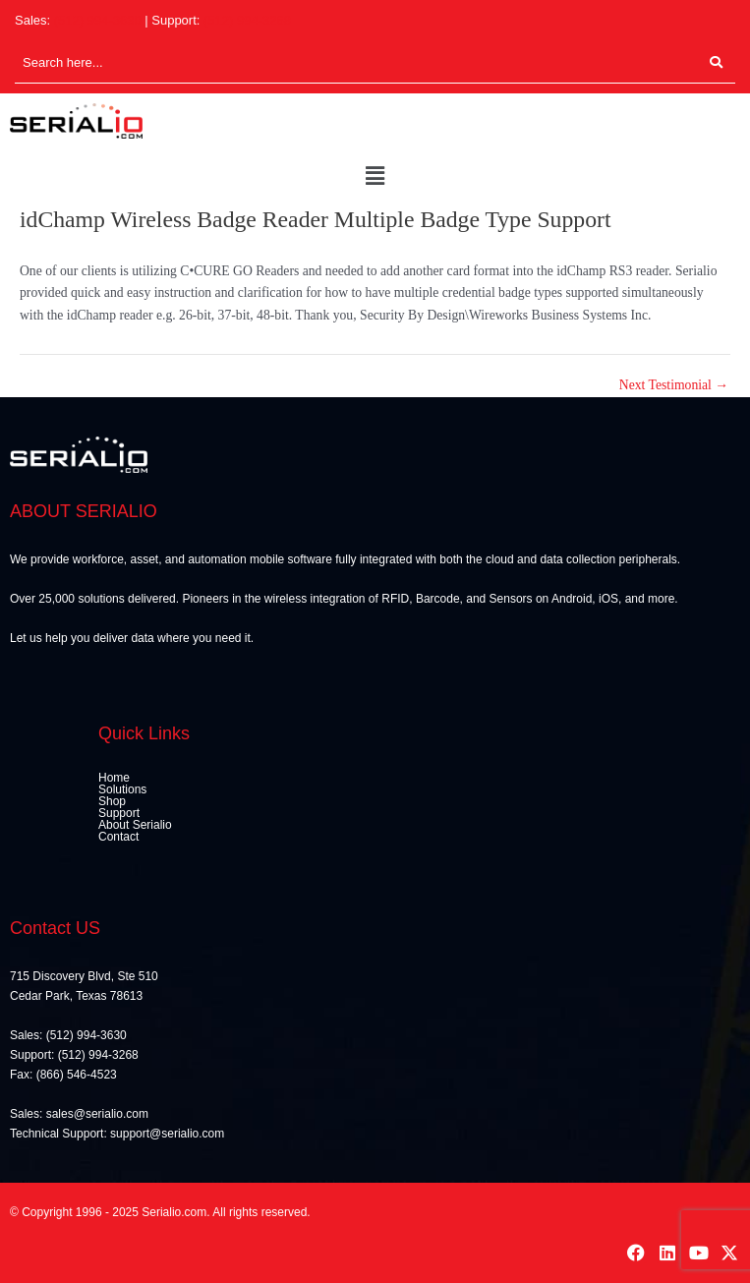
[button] (374, 177)
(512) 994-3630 (98, 20)
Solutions (122, 789)
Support (119, 813)
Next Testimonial (673, 385)
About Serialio (135, 825)
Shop (112, 801)
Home (114, 778)
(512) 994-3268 (247, 20)
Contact (118, 837)
